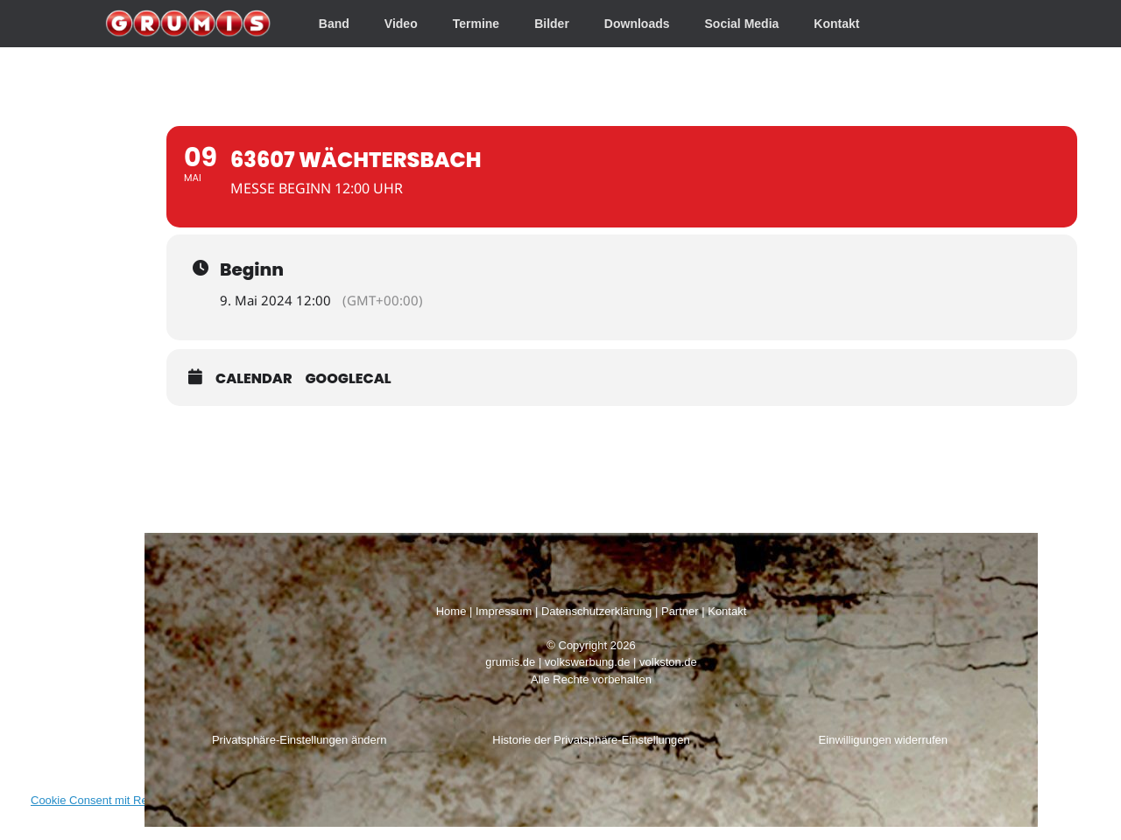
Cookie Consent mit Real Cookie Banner (133, 800)
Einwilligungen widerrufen (883, 739)
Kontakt (836, 24)
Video (401, 24)
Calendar (254, 378)
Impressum (504, 611)
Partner (680, 611)
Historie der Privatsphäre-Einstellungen (590, 739)
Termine (476, 24)
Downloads (637, 24)
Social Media (742, 24)
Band (334, 24)
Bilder (551, 24)
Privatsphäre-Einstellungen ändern (299, 739)
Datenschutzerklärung (596, 611)
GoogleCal (348, 378)
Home (451, 611)
